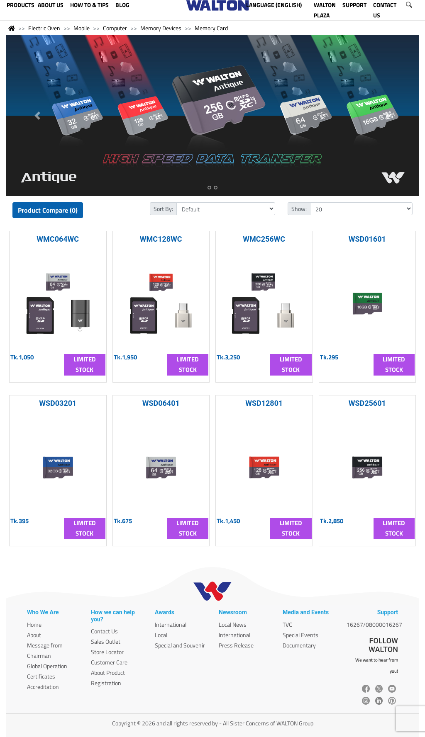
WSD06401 (161, 403)
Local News (233, 624)
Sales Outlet (105, 641)
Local (161, 634)
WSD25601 (367, 403)
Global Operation (47, 666)
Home (34, 624)
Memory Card (211, 28)
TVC (287, 624)
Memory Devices (160, 28)
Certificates (41, 676)
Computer (115, 28)
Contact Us (104, 631)
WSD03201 (57, 403)
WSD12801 (264, 403)
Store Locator (107, 651)
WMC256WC (264, 239)
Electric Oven (44, 28)
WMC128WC (161, 239)
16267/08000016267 (374, 624)
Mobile (81, 28)
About (34, 634)
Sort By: (163, 208)
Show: (299, 208)
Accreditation (43, 686)
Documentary (299, 645)
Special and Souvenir (180, 645)
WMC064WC (58, 239)
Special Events (300, 634)
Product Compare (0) (48, 210)
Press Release (236, 645)
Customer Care (109, 662)
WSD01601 (367, 239)
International (170, 624)
